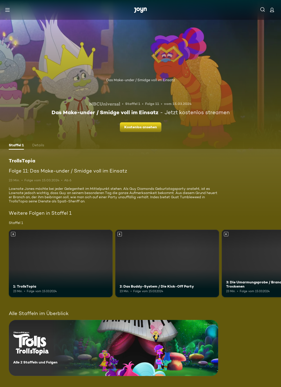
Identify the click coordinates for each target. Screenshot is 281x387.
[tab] (16, 146)
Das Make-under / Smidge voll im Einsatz (140, 80)
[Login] (272, 10)
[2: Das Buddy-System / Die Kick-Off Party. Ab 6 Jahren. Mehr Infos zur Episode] (167, 263)
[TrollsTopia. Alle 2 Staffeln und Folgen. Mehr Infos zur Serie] (113, 348)
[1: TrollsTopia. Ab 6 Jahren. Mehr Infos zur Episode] (61, 263)
